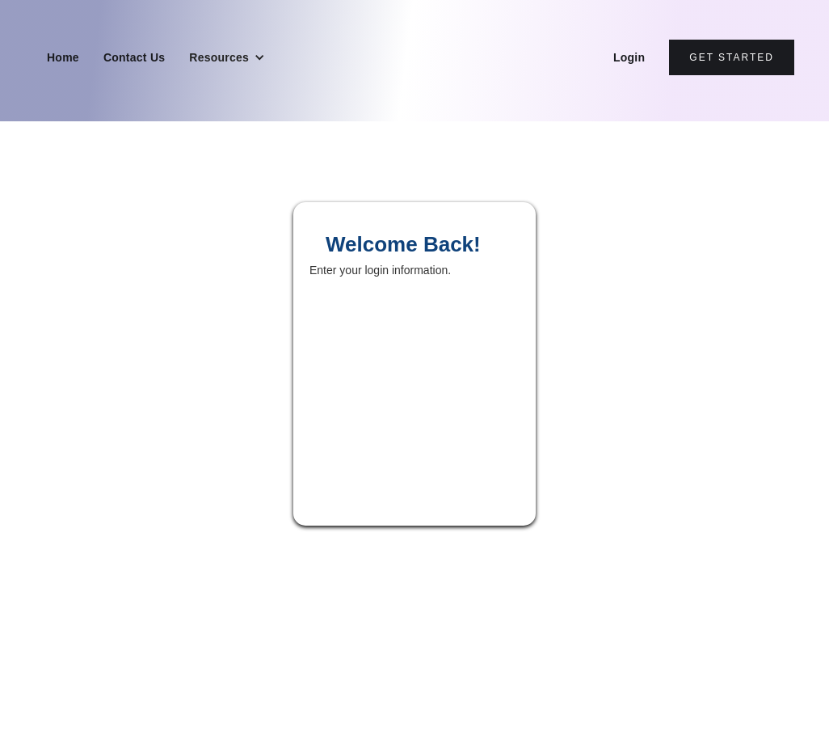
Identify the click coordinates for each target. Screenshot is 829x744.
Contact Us (134, 57)
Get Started (731, 57)
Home (63, 57)
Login (629, 57)
